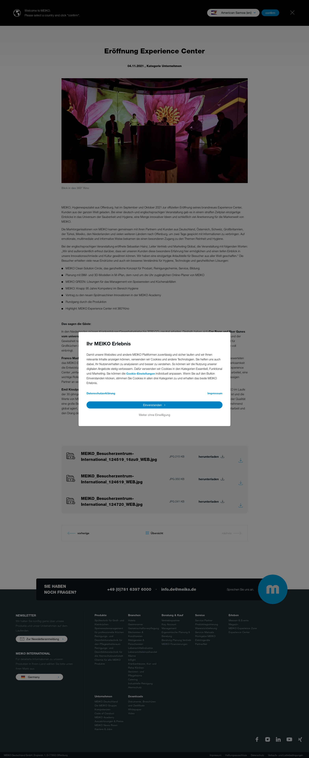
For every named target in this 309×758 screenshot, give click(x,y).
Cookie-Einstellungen (140, 373)
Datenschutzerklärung (101, 393)
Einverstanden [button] (152, 405)
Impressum (215, 393)
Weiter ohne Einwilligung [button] (154, 415)
